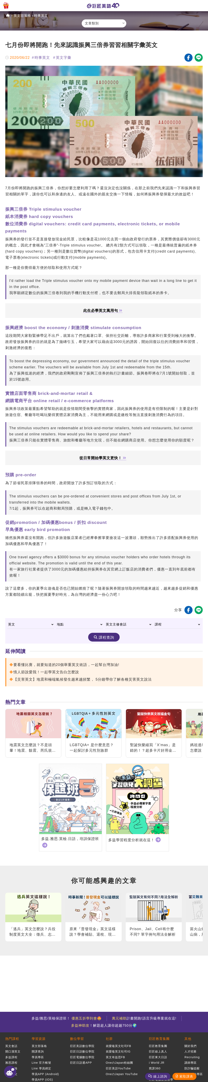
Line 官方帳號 (41, 1062)
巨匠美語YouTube (118, 1068)
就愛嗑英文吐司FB (118, 1046)
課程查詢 (106, 637)
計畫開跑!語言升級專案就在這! (144, 1018)
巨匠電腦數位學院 (82, 1057)
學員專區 (38, 1057)
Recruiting (192, 1057)
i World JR (156, 1062)
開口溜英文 (13, 1051)
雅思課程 (11, 1062)
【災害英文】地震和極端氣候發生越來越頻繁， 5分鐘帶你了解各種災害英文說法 (82, 679)
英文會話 (11, 1046)
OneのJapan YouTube (122, 1074)
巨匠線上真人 (158, 1051)
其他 (187, 1038)
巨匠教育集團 (159, 1038)
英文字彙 (63, 58)
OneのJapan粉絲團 (119, 1062)
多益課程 (11, 1057)
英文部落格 (22, 15)
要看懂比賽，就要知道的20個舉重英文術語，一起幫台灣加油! (66, 665)
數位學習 (77, 1038)
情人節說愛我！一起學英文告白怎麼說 (46, 672)
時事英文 (41, 15)
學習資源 (39, 1038)
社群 (109, 1038)
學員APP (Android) (45, 1074)
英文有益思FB (115, 1057)
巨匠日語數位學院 (82, 1051)
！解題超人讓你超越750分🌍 (104, 1025)
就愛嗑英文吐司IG (118, 1051)
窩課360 (154, 1068)
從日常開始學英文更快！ (102, 458)
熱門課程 (12, 1038)
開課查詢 (38, 1051)
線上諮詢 (160, 1076)
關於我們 (190, 1046)
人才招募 (190, 1051)
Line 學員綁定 (41, 1068)
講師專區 (190, 1062)
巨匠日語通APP (81, 1062)
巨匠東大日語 (158, 1057)
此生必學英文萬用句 (102, 311)
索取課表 (186, 1076)
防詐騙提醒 (192, 1068)
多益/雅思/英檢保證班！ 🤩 (66, 1018)
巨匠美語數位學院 (82, 1046)
